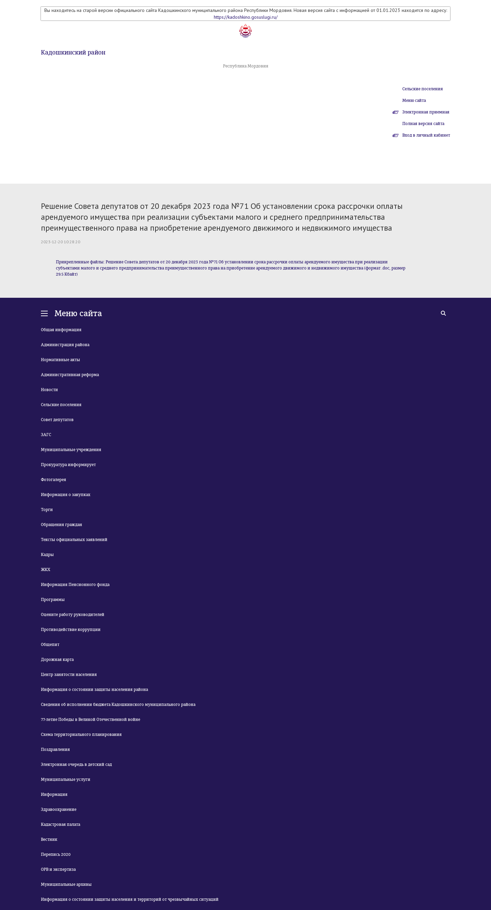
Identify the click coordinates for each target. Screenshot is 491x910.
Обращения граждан (61, 524)
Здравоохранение (58, 809)
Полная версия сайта (423, 123)
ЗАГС (46, 434)
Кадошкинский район (73, 52)
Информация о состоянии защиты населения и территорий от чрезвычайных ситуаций (130, 899)
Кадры (47, 554)
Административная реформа (70, 374)
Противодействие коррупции (71, 629)
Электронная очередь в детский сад (76, 764)
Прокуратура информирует (68, 464)
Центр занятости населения (69, 674)
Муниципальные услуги (65, 779)
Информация (54, 794)
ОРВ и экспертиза (58, 869)
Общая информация (61, 329)
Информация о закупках (65, 494)
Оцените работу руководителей (72, 614)
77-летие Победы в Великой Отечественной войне (90, 719)
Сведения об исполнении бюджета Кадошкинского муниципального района (118, 704)
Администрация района (65, 344)
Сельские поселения (422, 89)
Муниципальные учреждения (71, 449)
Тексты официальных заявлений (74, 539)
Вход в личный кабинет (426, 135)
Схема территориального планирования (81, 734)
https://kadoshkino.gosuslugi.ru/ (246, 17)
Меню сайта (414, 100)
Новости (49, 389)
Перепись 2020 (56, 854)
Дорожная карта (57, 659)
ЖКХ (45, 569)
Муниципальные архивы (66, 884)
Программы (53, 599)
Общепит (50, 644)
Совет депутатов (57, 419)
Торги (47, 509)
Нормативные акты (60, 359)
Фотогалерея (53, 479)
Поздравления (55, 749)
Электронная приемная (425, 112)
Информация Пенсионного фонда (75, 584)
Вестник (49, 839)
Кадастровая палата (60, 824)
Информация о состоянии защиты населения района (94, 689)
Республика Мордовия (245, 66)
